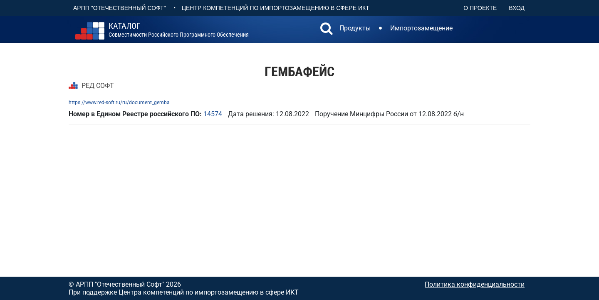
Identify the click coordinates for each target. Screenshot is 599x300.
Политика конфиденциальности (475, 284)
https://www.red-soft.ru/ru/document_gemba (119, 102)
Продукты (355, 28)
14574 (212, 114)
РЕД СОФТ (98, 86)
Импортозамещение (421, 28)
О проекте (480, 8)
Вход (517, 8)
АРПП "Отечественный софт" (119, 8)
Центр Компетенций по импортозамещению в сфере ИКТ (275, 8)
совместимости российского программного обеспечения (179, 30)
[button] (326, 29)
